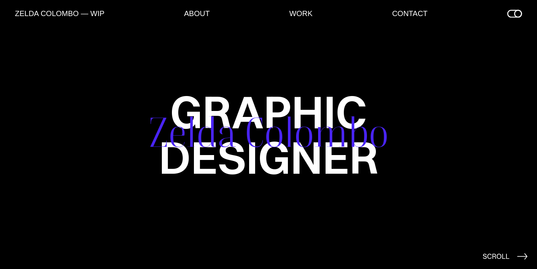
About (197, 13)
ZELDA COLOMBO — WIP (59, 13)
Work (301, 13)
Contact (409, 13)
